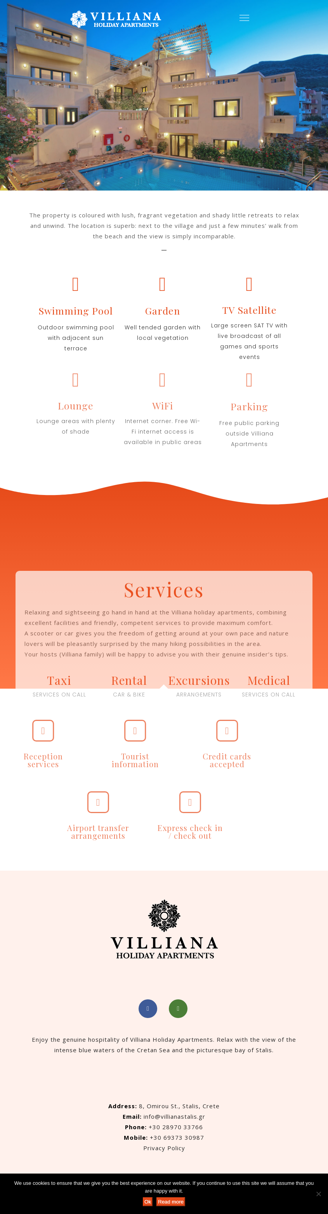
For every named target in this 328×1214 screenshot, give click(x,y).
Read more (171, 1202)
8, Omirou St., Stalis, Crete (179, 1106)
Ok (147, 1202)
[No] (318, 1194)
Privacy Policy (164, 1148)
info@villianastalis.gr (174, 1116)
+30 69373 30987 (177, 1137)
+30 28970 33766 (176, 1127)
